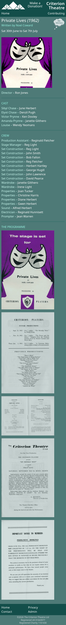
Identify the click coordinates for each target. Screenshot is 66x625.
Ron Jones (21, 93)
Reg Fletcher (34, 161)
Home (5, 13)
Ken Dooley (29, 117)
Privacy (33, 607)
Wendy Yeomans (24, 125)
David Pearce (34, 178)
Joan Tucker (25, 191)
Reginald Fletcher (43, 140)
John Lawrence (36, 174)
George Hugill (35, 170)
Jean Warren (25, 216)
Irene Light (24, 187)
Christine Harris (28, 195)
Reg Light (30, 145)
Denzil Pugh (27, 112)
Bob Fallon (33, 157)
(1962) (33, 20)
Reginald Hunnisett (30, 212)
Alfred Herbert (22, 208)
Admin (32, 612)
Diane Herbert (27, 199)
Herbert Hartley (36, 166)
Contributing (56, 13)
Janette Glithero (36, 121)
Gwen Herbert (27, 204)
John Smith (33, 153)
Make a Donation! (35, 4)
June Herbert (27, 108)
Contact (6, 612)
